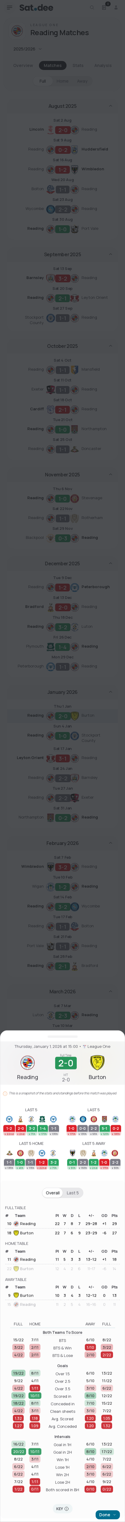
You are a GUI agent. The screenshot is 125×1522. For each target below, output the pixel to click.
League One (96, 1171)
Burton (23, 1357)
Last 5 (73, 1317)
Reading (24, 1348)
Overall (53, 1317)
